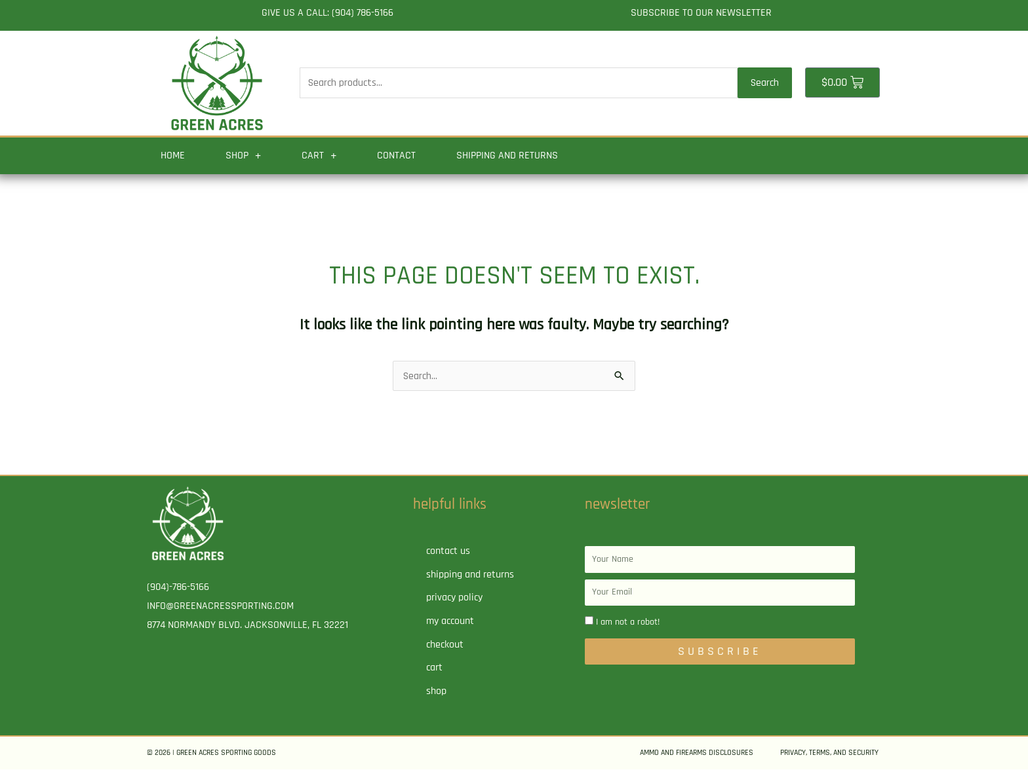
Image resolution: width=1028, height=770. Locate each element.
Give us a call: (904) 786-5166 (327, 13)
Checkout (445, 645)
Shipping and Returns (507, 155)
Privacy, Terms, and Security (829, 753)
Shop (243, 156)
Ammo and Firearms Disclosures (696, 753)
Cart (319, 156)
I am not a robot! (628, 623)
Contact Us (448, 552)
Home (173, 155)
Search (765, 83)
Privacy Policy (454, 598)
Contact (396, 155)
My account (450, 622)
